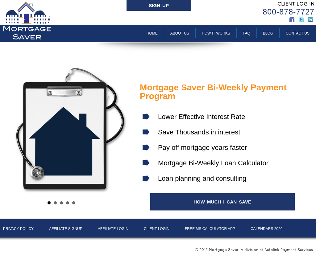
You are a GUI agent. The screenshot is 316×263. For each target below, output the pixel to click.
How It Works (216, 33)
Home (152, 33)
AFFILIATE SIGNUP (65, 229)
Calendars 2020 (266, 229)
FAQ (246, 33)
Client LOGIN (156, 229)
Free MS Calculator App (210, 229)
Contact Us (298, 33)
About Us (179, 33)
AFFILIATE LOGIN (113, 229)
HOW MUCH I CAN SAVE (222, 201)
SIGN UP (159, 5)
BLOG (268, 33)
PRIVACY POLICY (18, 229)
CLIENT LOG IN (295, 4)
